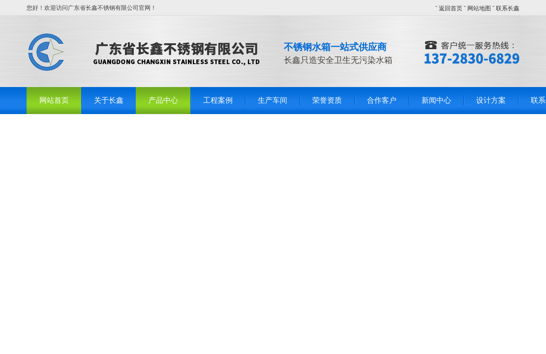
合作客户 (381, 100)
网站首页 (54, 100)
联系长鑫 (507, 8)
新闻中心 (436, 100)
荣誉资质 (327, 100)
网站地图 (479, 8)
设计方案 (491, 100)
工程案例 (218, 100)
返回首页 (450, 8)
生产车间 (272, 100)
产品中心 (163, 100)
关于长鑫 (108, 100)
